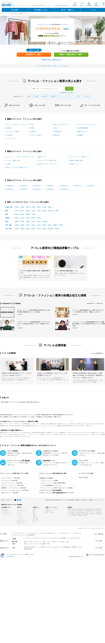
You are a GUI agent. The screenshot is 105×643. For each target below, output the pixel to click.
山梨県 (56, 210)
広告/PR (33, 131)
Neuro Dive (43, 543)
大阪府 (28, 221)
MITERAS (74, 547)
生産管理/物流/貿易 (83, 128)
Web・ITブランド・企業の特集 (9, 492)
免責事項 (91, 500)
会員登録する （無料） (34, 54)
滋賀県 (17, 221)
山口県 (39, 225)
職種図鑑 (80, 515)
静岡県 (22, 214)
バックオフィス (11, 138)
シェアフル (31, 543)
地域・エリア (92, 105)
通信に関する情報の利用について (57, 500)
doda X (63, 541)
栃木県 (22, 210)
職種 (14, 105)
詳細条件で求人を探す (67, 92)
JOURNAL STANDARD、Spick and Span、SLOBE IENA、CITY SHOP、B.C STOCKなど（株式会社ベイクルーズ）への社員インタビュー (88, 375)
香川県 (50, 225)
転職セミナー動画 (49, 512)
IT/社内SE (10, 135)
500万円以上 (64, 185)
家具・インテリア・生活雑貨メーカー (17, 167)
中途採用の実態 (84, 513)
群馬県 (28, 210)
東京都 (44, 210)
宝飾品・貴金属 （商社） (77, 160)
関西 (6, 221)
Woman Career (20, 521)
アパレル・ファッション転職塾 (49, 480)
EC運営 (36, 96)
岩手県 (28, 207)
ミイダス (49, 541)
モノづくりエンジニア (22, 510)
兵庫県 (33, 221)
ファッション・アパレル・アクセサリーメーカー (20, 156)
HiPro (48, 543)
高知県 (61, 225)
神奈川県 (50, 210)
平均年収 (97, 512)
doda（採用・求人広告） (30, 547)
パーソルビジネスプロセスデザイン (47, 533)
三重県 (33, 214)
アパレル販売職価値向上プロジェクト (51, 485)
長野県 (39, 218)
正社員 (78, 96)
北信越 (7, 218)
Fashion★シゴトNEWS (46, 478)
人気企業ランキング (89, 512)
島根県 (22, 225)
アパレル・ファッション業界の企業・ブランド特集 (15, 473)
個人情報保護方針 (10, 556)
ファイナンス (20, 515)
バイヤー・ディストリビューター (87, 124)
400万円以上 (37, 185)
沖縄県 (56, 228)
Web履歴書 (89, 5)
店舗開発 (80, 135)
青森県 (22, 207)
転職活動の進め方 (71, 509)
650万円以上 (10, 189)
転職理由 (73, 513)
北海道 (17, 207)
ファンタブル (44, 538)
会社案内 (80, 528)
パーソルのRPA (41, 547)
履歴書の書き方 (80, 509)
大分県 (39, 228)
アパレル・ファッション (22, 523)
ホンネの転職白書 (73, 515)
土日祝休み (87, 96)
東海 (6, 214)
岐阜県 (17, 214)
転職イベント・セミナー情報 (52, 509)
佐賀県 (22, 228)
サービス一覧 (98, 540)
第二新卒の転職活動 (79, 512)
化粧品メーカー (74, 164)
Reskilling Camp (28, 549)
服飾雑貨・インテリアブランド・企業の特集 (13, 488)
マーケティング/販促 (12, 131)
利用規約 (47, 500)
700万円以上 (23, 189)
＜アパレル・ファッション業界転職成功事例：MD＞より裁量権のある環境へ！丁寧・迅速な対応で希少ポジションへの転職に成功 (88, 323)
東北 (34, 510)
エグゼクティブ (20, 518)
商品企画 (56, 135)
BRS (44, 541)
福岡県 (17, 228)
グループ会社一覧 (98, 534)
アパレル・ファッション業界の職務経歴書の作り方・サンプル (56, 492)
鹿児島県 (50, 228)
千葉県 (39, 210)
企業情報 (85, 515)
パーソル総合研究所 (29, 535)
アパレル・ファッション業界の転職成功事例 (53, 483)
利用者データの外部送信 (81, 500)
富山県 (22, 218)
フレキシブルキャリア (53, 538)
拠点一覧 (87, 528)
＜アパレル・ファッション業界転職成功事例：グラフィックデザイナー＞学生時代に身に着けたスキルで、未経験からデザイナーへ (33, 323)
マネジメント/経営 (36, 135)
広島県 (33, 225)
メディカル (19, 512)
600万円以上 (91, 185)
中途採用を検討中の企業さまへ (62, 5)
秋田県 (39, 207)
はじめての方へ (4, 509)
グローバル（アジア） (22, 520)
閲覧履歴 (75, 5)
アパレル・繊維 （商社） (14, 160)
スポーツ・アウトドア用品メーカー (80, 156)
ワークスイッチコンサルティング (54, 547)
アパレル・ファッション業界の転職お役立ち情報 (53, 473)
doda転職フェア (49, 510)
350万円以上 (23, 185)
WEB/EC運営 (58, 131)
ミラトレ (37, 543)
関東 (6, 210)
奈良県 (39, 221)
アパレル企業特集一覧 (97, 353)
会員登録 (96, 5)
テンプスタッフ (27, 538)
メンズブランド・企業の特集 (9, 480)
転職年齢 (78, 513)
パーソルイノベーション (17, 535)
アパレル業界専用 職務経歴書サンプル (66, 270)
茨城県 (17, 210)
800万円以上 (37, 189)
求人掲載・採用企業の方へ (97, 528)
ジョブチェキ (36, 538)
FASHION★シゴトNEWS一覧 (95, 303)
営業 (55, 128)
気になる (82, 5)
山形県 (44, 207)
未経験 (29, 96)
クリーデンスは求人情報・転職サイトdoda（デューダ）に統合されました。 (53, 65)
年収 (65, 105)
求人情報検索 (4, 510)
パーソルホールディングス (18, 533)
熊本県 (33, 228)
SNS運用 (44, 96)
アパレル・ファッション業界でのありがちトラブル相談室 (57, 488)
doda (25, 541)
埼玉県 (33, 210)
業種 (40, 105)
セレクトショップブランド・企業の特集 (12, 485)
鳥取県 (17, 225)
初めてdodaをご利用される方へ (52, 59)
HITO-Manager (66, 547)
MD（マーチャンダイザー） (62, 124)
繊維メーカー (42, 156)
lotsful (25, 543)
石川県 (28, 218)
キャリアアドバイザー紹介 (86, 473)
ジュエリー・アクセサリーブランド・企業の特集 (14, 490)
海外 (34, 521)
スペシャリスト (20, 516)
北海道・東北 (9, 207)
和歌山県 (44, 221)
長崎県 (28, 228)
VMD (32, 124)
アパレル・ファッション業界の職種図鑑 (50, 490)
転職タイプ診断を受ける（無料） (71, 54)
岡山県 (28, 225)
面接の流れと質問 (90, 510)
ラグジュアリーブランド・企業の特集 (11, 483)
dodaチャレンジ (56, 541)
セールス (19, 513)
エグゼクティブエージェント (34, 541)
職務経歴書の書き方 (89, 509)
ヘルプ (102, 500)
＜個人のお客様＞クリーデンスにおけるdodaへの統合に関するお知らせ (19, 402)
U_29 (67, 541)
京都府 (22, 221)
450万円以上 (50, 185)
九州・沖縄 (8, 228)
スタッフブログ (83, 477)
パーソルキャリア (76, 533)
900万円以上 (50, 189)
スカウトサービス (5, 513)
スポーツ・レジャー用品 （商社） (47, 160)
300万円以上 (10, 185)
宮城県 (33, 207)
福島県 (50, 207)
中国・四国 (8, 225)
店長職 (9, 128)
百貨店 (9, 164)
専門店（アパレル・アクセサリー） (48, 164)
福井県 (33, 218)
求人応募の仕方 (81, 510)
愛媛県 (55, 225)
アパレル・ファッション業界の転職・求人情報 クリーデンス (14, 13)
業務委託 (53, 96)
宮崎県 (44, 228)
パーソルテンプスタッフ (31, 533)
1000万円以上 (65, 189)
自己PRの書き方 (73, 510)
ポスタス (80, 547)
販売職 (32, 128)
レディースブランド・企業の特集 (10, 478)
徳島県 (44, 225)
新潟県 (17, 218)
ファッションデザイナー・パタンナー (17, 124)
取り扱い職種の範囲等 (70, 500)
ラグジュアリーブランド (66, 96)
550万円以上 (77, 185)
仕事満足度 (92, 513)
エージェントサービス (6, 512)
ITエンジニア (20, 509)
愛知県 (28, 214)
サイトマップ (97, 500)
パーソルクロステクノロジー (64, 533)
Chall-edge (62, 538)
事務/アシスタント (83, 131)
